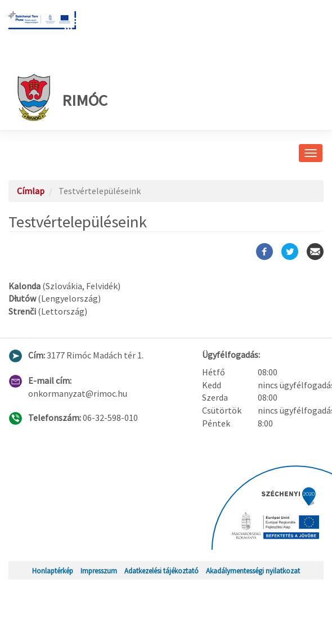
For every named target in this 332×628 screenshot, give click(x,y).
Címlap (30, 190)
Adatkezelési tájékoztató (161, 570)
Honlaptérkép (52, 570)
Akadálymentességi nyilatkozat (253, 570)
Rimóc (62, 97)
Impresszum (98, 570)
